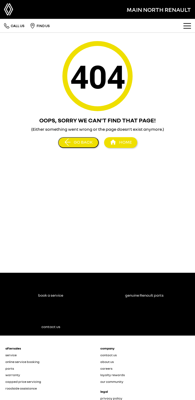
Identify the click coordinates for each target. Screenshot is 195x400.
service (11, 355)
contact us (108, 355)
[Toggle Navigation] (187, 25)
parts (9, 368)
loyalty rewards (112, 375)
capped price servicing (23, 382)
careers (106, 368)
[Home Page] (120, 142)
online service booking (22, 362)
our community (111, 382)
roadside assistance (21, 388)
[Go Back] (78, 142)
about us (107, 362)
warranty (12, 375)
